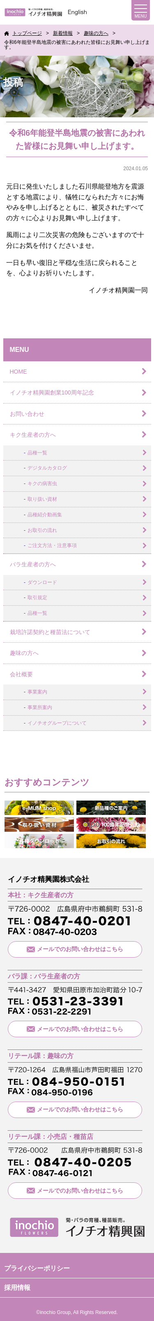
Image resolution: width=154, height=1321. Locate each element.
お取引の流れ (42, 530)
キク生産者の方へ (33, 434)
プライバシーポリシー (37, 1268)
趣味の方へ (24, 653)
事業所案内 (40, 707)
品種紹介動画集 (45, 515)
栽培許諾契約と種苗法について (50, 632)
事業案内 (37, 692)
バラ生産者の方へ (33, 564)
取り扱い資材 (42, 499)
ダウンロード (42, 582)
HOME (18, 371)
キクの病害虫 (42, 483)
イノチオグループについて (57, 723)
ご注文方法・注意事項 (52, 545)
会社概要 (21, 674)
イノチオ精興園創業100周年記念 (52, 392)
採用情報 (17, 1287)
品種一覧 (37, 453)
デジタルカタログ (47, 468)
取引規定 (37, 597)
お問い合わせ (27, 414)
